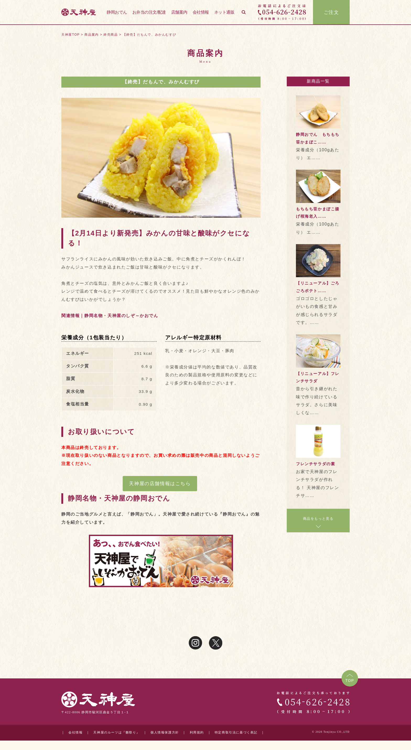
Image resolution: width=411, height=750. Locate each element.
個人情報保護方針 (164, 732)
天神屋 (79, 13)
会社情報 (201, 12)
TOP (349, 680)
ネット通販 (224, 12)
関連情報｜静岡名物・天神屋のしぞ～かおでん (109, 315)
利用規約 (197, 732)
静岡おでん (117, 12)
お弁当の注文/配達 (149, 12)
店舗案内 (179, 12)
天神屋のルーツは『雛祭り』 (116, 732)
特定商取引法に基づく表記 (236, 732)
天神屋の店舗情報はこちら (160, 483)
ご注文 (331, 12)
